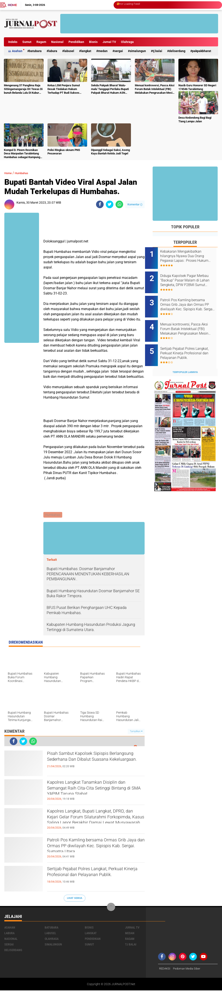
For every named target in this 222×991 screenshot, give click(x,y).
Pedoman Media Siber (188, 969)
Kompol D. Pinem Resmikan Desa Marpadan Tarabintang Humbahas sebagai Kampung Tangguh (22, 153)
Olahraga (127, 42)
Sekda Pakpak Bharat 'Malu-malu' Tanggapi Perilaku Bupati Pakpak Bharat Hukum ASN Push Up (110, 89)
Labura (52, 51)
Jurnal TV (109, 42)
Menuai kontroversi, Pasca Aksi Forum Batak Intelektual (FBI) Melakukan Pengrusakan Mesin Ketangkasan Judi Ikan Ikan (154, 89)
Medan (103, 51)
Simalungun (138, 51)
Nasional (57, 42)
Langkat (86, 51)
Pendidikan (76, 42)
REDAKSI (165, 969)
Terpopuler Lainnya (185, 360)
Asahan (17, 51)
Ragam (41, 42)
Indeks (12, 42)
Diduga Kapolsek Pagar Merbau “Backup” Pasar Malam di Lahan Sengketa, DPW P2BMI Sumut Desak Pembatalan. (188, 278)
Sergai (118, 51)
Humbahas (25, 173)
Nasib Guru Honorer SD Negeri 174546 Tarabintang (197, 87)
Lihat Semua (74, 898)
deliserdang (177, 51)
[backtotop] (111, 907)
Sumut (26, 42)
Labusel (69, 51)
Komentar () (134, 204)
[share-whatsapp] (119, 204)
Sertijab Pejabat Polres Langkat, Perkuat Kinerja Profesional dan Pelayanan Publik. (96, 877)
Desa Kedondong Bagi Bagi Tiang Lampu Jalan (194, 119)
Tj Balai (157, 51)
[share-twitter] (109, 204)
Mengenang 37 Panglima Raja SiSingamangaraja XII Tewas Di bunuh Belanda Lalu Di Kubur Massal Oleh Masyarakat (23, 89)
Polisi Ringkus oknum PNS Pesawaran (63, 151)
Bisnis (93, 42)
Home (12, 5)
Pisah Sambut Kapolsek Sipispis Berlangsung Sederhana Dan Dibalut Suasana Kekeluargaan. (90, 762)
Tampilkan (136, 732)
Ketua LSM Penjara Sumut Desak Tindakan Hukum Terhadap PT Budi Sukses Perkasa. (63, 89)
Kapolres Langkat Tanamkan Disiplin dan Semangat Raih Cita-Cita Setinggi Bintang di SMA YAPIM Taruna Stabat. (93, 790)
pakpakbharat (201, 51)
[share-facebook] (100, 204)
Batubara (35, 51)
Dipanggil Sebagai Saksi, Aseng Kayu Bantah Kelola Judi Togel (110, 151)
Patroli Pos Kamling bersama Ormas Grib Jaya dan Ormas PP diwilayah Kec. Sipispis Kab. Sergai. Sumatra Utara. (95, 848)
